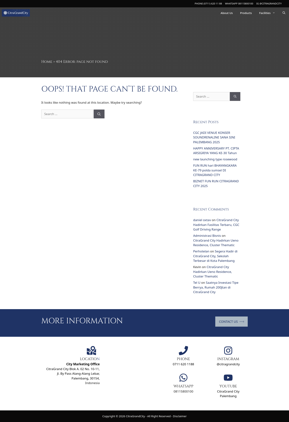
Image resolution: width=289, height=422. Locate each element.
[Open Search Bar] (284, 12)
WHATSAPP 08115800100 (239, 3)
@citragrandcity (228, 364)
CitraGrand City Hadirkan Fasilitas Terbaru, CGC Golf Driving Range (216, 224)
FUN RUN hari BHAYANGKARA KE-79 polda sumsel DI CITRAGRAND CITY (215, 170)
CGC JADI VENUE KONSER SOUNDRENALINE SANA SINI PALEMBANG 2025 (214, 137)
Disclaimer (180, 416)
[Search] (99, 114)
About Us (227, 13)
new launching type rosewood (215, 159)
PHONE (183, 358)
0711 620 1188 (183, 364)
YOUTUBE (228, 386)
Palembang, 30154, (86, 378)
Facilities (269, 12)
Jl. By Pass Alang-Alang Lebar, (78, 373)
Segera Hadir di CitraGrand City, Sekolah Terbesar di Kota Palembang (215, 256)
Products (246, 13)
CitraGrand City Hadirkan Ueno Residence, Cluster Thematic (212, 271)
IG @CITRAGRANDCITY (269, 3)
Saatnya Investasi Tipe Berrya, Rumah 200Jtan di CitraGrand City (215, 287)
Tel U (196, 282)
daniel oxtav (202, 220)
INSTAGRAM (228, 358)
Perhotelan (201, 251)
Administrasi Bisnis (207, 235)
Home (46, 61)
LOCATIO (88, 358)
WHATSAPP (183, 386)
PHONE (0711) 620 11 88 (208, 3)
